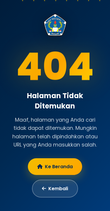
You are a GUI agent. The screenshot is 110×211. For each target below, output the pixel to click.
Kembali (55, 188)
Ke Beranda (55, 166)
